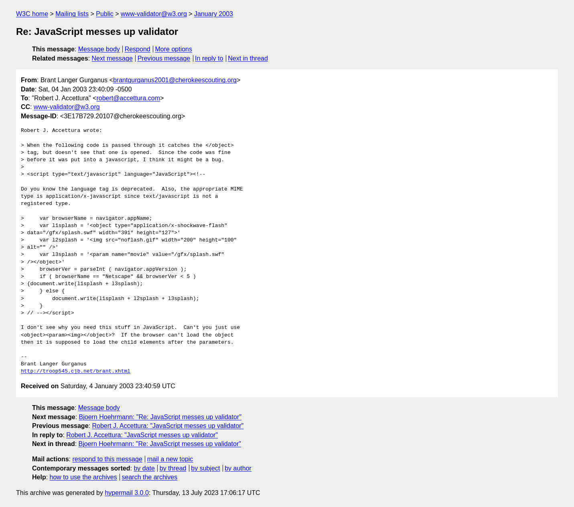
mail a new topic (170, 459)
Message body (99, 49)
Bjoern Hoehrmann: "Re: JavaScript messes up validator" (160, 417)
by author (238, 468)
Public (105, 13)
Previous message (164, 58)
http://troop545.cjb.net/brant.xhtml (75, 371)
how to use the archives (83, 477)
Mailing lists (72, 13)
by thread (173, 468)
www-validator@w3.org (154, 13)
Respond (137, 49)
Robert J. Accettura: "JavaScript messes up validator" (167, 425)
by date (144, 468)
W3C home (32, 13)
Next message (112, 58)
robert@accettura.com (128, 98)
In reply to (209, 58)
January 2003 (213, 13)
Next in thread (248, 58)
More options (174, 49)
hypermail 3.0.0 (126, 492)
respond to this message (107, 459)
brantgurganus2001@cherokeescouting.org (175, 80)
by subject (205, 468)
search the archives (150, 477)
